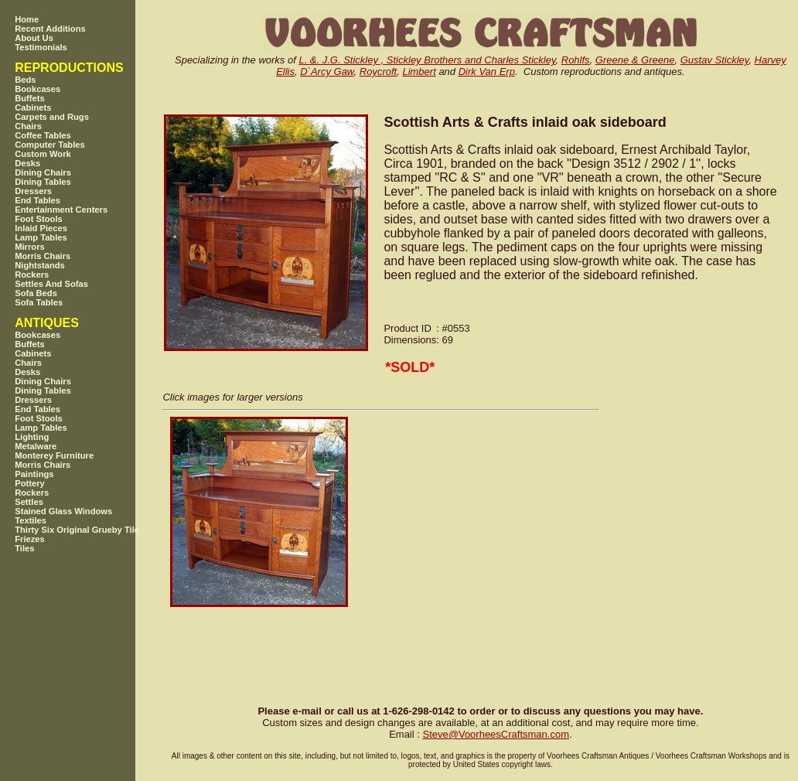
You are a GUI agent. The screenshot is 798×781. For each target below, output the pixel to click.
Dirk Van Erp (487, 71)
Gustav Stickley (714, 60)
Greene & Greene (635, 60)
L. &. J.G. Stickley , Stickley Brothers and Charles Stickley (426, 60)
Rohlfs (575, 60)
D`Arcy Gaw (326, 71)
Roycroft (378, 71)
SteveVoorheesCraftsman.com (495, 734)
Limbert (418, 71)
